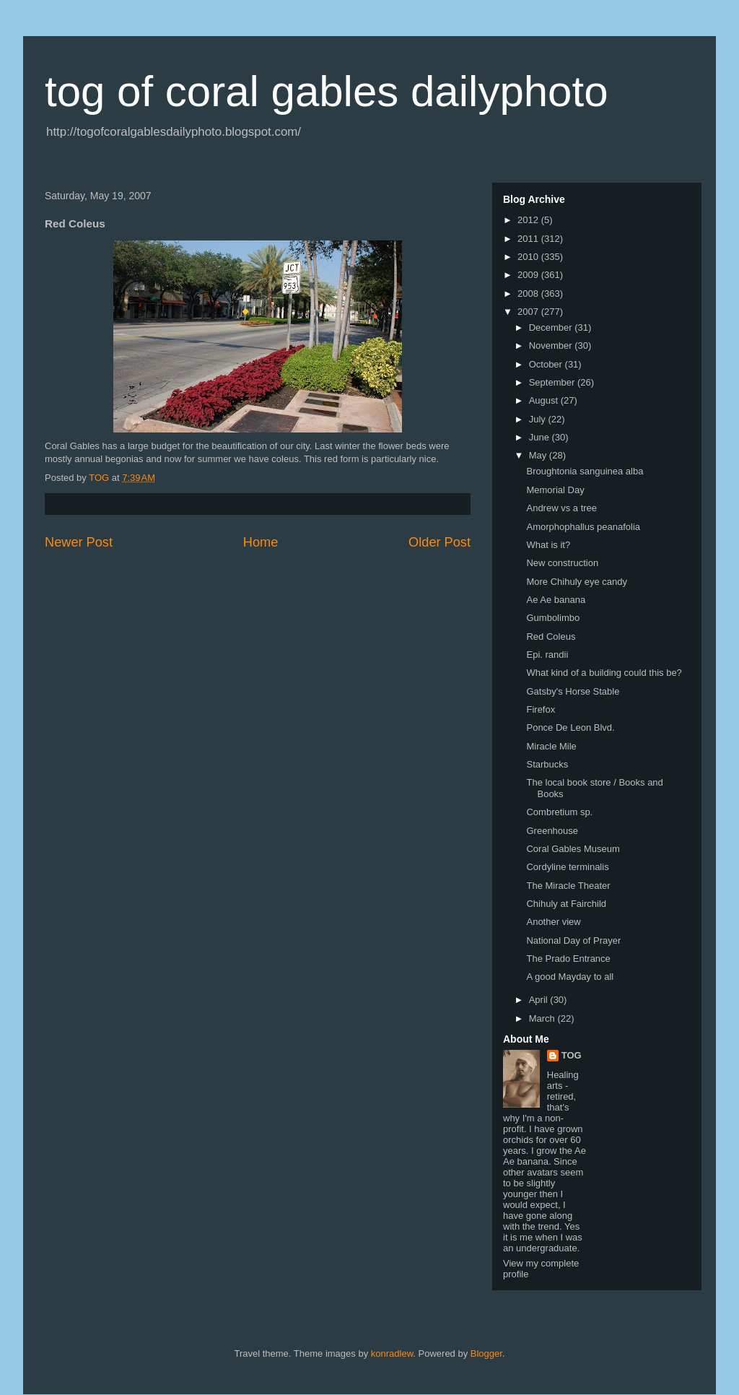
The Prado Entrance (568, 958)
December (552, 327)
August (545, 400)
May (539, 455)
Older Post (439, 542)
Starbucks (547, 764)
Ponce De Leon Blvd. (570, 727)
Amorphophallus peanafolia (583, 526)
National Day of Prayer (573, 940)
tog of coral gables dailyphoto (326, 91)
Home (261, 542)
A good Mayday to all (569, 976)
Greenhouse (552, 830)
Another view (553, 921)
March (543, 1018)
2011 (529, 238)
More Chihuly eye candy (576, 581)
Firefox (540, 709)
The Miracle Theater (568, 885)
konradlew (392, 1353)
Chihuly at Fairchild (566, 903)
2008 (529, 293)
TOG (571, 1055)
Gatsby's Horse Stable (572, 691)
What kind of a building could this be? (603, 672)
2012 (529, 219)
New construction (562, 562)
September (553, 382)
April (540, 999)
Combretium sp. (559, 812)
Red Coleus (550, 636)
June (540, 437)
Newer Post (79, 542)
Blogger (486, 1353)
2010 (529, 256)
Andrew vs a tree (561, 508)
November (552, 345)
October (547, 364)
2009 (529, 274)
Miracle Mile (551, 746)
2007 (529, 311)
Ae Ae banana (555, 599)
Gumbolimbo (553, 617)
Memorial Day (555, 489)
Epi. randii (547, 654)
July (538, 419)
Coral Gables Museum (572, 848)
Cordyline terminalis (567, 866)
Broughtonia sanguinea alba (584, 471)
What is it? (548, 544)
